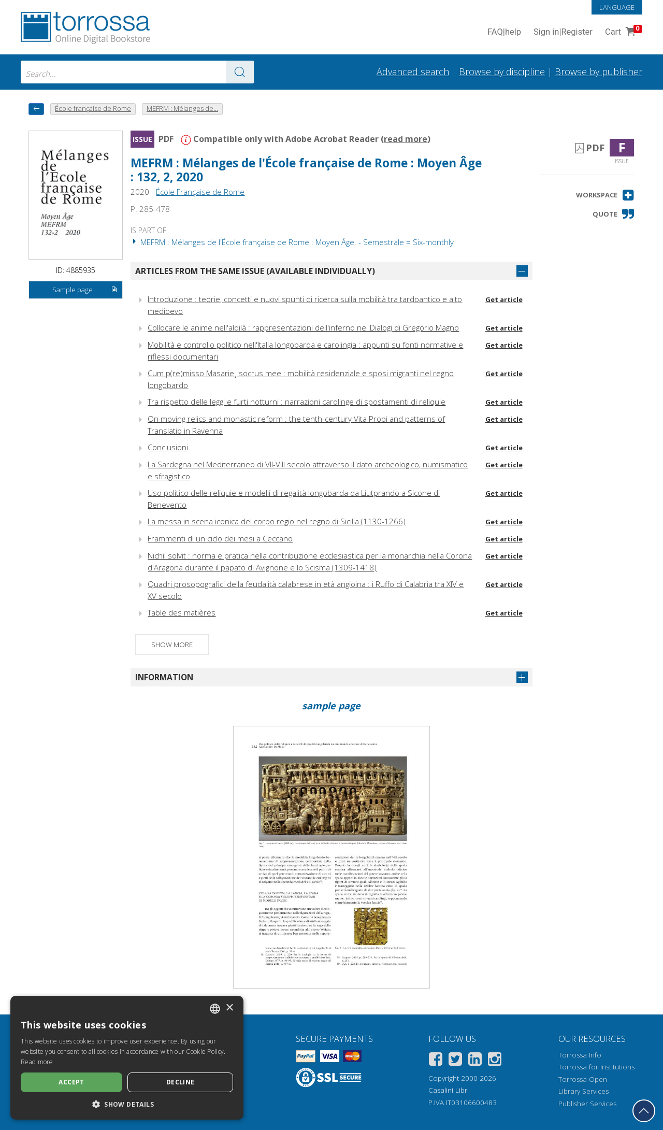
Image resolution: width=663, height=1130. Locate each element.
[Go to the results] (240, 72)
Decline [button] (180, 1082)
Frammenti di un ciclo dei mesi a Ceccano (220, 538)
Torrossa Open (582, 1079)
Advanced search (413, 71)
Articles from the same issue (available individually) (255, 271)
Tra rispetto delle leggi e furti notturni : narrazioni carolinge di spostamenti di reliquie (296, 401)
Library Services (583, 1091)
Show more (172, 644)
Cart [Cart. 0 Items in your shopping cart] (622, 32)
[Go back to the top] (643, 1110)
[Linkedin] (475, 1060)
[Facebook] (435, 1060)
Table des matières (181, 612)
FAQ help (504, 32)
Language (617, 7)
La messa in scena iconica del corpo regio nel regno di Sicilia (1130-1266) (277, 521)
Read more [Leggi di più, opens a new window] (37, 1061)
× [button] (229, 1008)
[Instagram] (494, 1060)
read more (405, 139)
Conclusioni (168, 447)
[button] (605, 195)
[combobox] (137, 72)
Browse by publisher (598, 71)
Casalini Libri (448, 1090)
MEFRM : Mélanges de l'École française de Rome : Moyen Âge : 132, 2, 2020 (306, 170)
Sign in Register (563, 32)
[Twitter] (455, 1060)
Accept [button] (71, 1082)
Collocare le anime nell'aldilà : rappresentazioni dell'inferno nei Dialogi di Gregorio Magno (303, 327)
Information (164, 677)
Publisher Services (587, 1103)
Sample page (85, 290)
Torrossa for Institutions (596, 1066)
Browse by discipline (502, 71)
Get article (504, 299)
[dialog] (126, 1058)
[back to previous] (36, 109)
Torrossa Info (579, 1055)
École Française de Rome (200, 192)
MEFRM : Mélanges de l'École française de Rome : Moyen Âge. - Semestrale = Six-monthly (292, 242)
